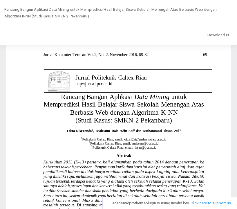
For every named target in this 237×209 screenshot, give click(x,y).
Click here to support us (211, 203)
